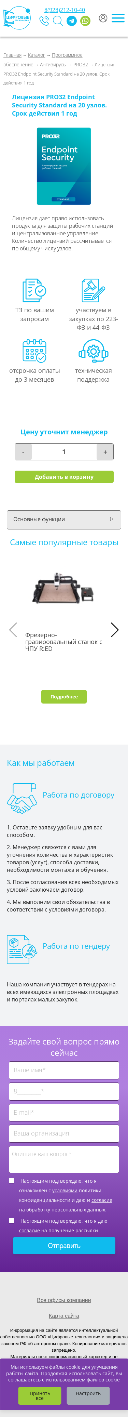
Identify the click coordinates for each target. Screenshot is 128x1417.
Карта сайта (64, 1316)
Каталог (36, 55)
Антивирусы (53, 64)
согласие (101, 1200)
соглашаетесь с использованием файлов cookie (64, 1379)
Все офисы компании (64, 1300)
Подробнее (64, 696)
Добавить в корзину (64, 477)
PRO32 (80, 64)
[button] (114, 630)
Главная (12, 55)
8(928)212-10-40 (64, 10)
